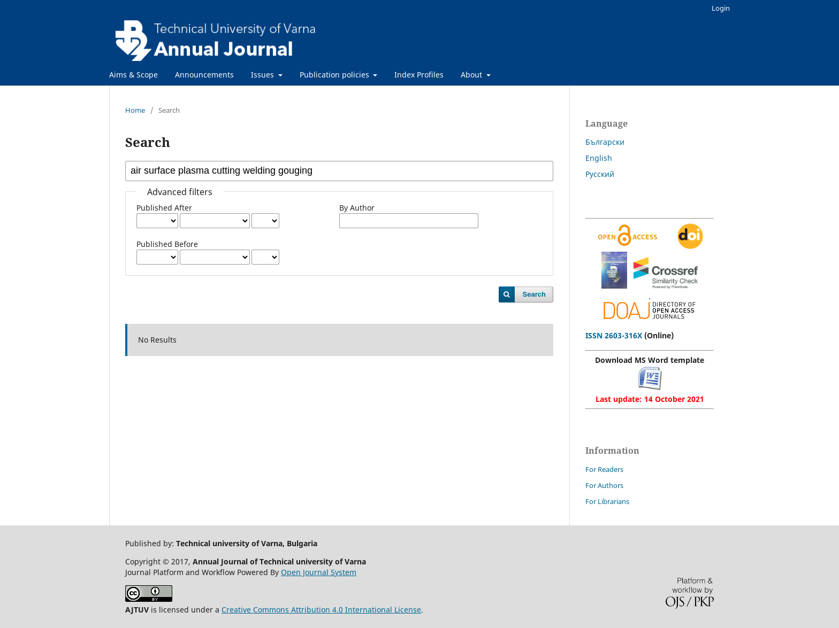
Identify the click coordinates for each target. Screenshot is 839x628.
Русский (599, 174)
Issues (263, 74)
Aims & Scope (133, 74)
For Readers (604, 469)
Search (534, 294)
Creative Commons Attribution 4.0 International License (321, 609)
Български (604, 142)
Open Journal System (318, 572)
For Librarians (607, 501)
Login (721, 8)
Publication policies (335, 74)
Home (135, 110)
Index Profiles (419, 74)
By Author (357, 208)
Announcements (204, 74)
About (472, 74)
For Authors (604, 485)
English (598, 158)
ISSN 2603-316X (613, 335)
